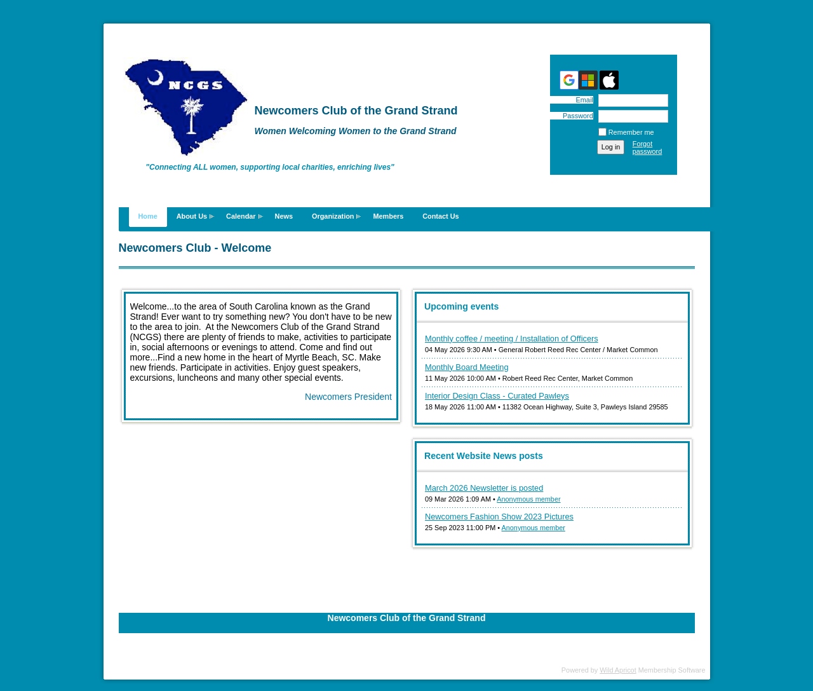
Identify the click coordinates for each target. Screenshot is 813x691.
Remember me (631, 132)
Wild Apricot (618, 670)
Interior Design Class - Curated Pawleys (497, 395)
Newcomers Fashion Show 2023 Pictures (499, 516)
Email (582, 100)
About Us (192, 216)
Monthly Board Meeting (467, 367)
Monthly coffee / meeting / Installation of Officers (511, 338)
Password (575, 116)
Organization (333, 216)
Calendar (241, 216)
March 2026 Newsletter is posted (484, 488)
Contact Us (440, 216)
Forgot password (647, 147)
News (284, 216)
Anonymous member (528, 499)
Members (388, 216)
